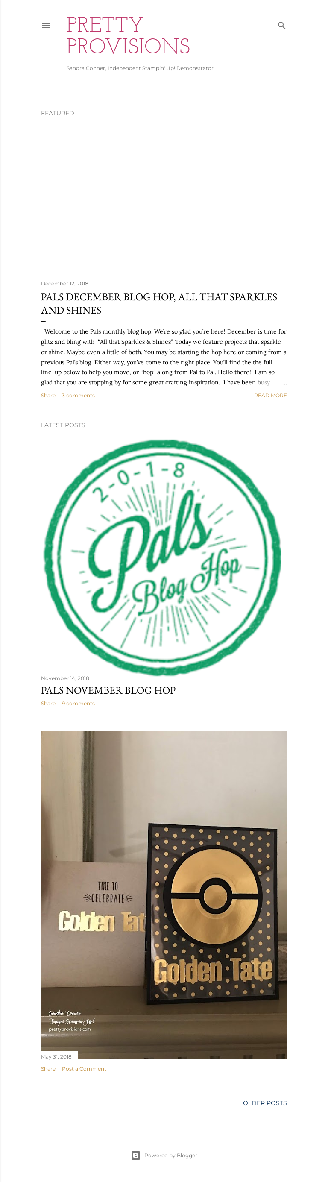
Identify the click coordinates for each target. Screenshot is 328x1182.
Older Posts (265, 1103)
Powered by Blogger (164, 1155)
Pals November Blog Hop (108, 690)
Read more (270, 395)
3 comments (78, 395)
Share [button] (48, 395)
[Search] (282, 23)
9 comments (78, 703)
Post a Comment (84, 1068)
